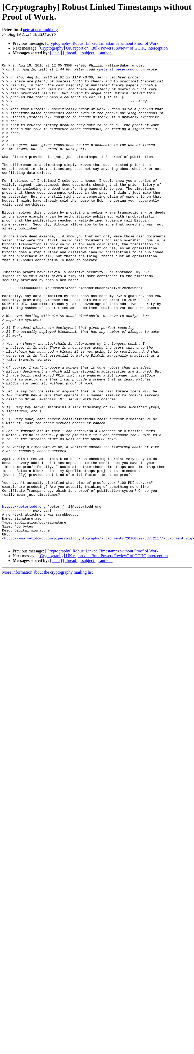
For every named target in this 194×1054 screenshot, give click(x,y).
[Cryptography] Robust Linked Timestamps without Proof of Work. (102, 43)
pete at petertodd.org (40, 29)
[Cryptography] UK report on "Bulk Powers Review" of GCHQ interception (103, 48)
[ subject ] (88, 53)
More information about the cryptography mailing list (47, 667)
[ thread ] (71, 53)
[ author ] (106, 53)
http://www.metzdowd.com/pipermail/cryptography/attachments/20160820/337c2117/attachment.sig (98, 633)
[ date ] (56, 53)
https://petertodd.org (24, 595)
